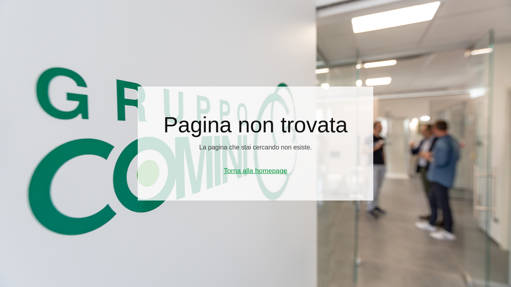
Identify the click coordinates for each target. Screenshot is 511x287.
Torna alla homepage (255, 171)
